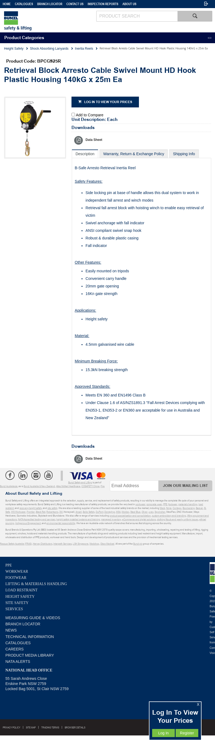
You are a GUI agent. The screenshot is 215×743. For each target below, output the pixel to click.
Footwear (15, 578)
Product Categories (24, 37)
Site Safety (17, 603)
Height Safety (20, 597)
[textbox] (137, 16)
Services (14, 609)
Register (187, 733)
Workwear (16, 571)
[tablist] (141, 292)
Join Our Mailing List (185, 485)
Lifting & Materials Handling (36, 584)
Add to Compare (89, 115)
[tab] (85, 154)
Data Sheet (94, 140)
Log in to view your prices (108, 102)
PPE (8, 565)
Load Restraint (21, 590)
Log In (163, 733)
